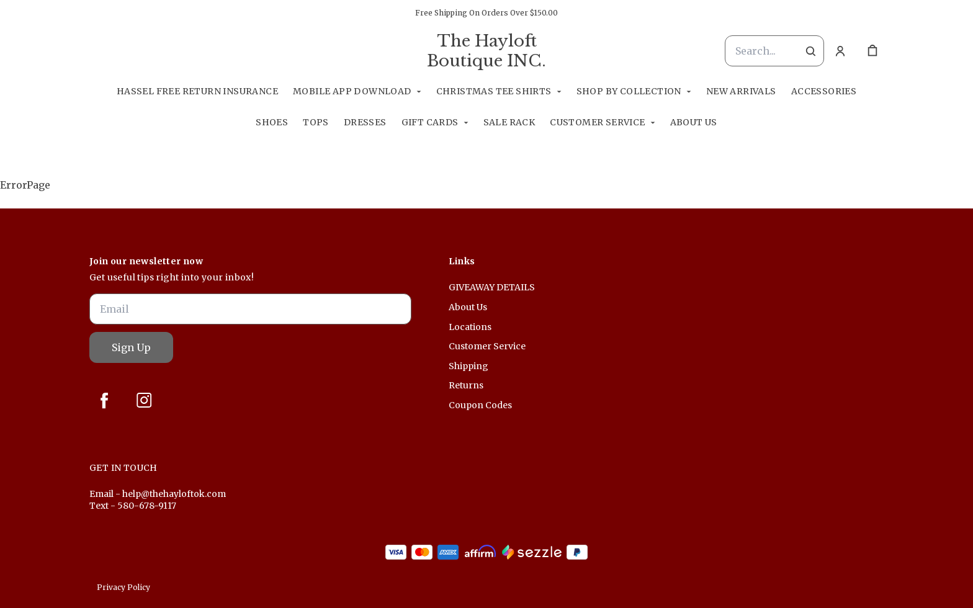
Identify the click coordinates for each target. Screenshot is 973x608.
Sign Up (131, 347)
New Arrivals (741, 91)
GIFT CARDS (430, 122)
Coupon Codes (480, 405)
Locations (470, 327)
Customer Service (597, 122)
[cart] (872, 51)
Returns (466, 385)
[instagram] (144, 400)
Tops (316, 122)
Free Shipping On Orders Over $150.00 (486, 12)
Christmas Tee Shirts (494, 91)
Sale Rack (509, 122)
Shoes (272, 122)
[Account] (840, 51)
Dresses (365, 122)
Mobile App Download (352, 91)
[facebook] (104, 400)
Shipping (468, 366)
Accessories (823, 91)
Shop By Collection (628, 91)
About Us (693, 122)
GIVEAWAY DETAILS (492, 287)
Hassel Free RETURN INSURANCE (197, 91)
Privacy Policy (123, 587)
